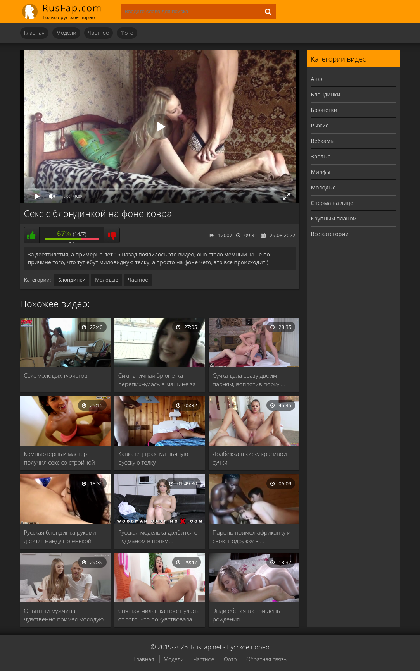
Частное (98, 32)
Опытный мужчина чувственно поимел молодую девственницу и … (64, 615)
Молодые (106, 279)
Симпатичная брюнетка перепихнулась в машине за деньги (157, 380)
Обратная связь (266, 659)
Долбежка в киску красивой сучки (250, 458)
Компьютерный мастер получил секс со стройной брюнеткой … (59, 458)
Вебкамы (323, 141)
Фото (127, 32)
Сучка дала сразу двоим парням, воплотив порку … (249, 380)
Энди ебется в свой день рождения (246, 615)
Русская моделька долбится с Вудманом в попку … (157, 536)
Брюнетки (324, 110)
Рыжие (320, 125)
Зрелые (321, 156)
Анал (317, 79)
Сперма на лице (332, 202)
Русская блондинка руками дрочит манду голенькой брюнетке (60, 536)
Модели (66, 32)
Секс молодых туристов (56, 375)
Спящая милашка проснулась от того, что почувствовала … (158, 615)
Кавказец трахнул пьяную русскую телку (153, 458)
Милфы (320, 171)
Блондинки (71, 279)
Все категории (330, 233)
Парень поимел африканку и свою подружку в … (251, 536)
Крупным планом (334, 218)
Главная (34, 32)
